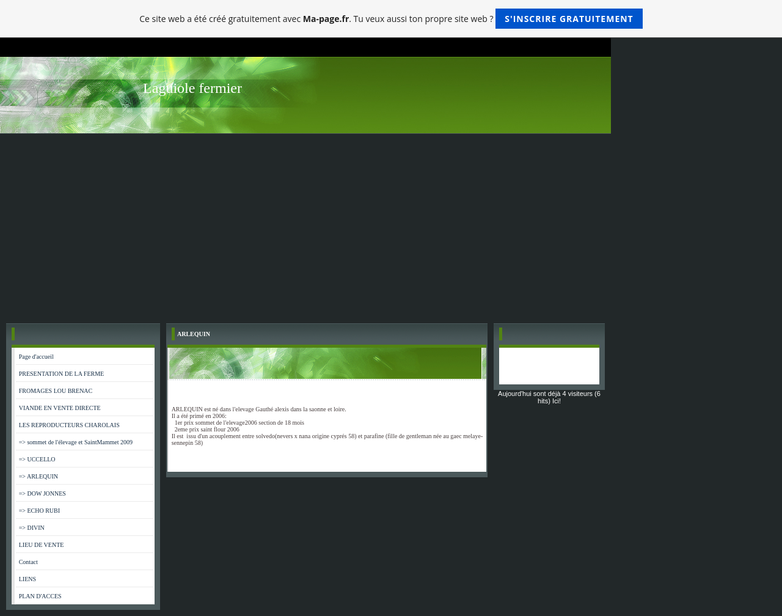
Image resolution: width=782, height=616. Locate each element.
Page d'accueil (36, 356)
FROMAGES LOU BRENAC (56, 390)
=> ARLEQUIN (38, 476)
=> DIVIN (32, 527)
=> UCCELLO (37, 459)
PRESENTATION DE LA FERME (61, 373)
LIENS (27, 579)
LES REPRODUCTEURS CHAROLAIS (69, 425)
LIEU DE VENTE (41, 544)
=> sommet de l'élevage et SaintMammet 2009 (76, 442)
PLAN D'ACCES (40, 596)
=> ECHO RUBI (39, 510)
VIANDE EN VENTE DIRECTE (60, 408)
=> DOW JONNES (42, 493)
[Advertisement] (391, 225)
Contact (28, 562)
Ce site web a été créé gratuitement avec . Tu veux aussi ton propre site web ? (390, 19)
